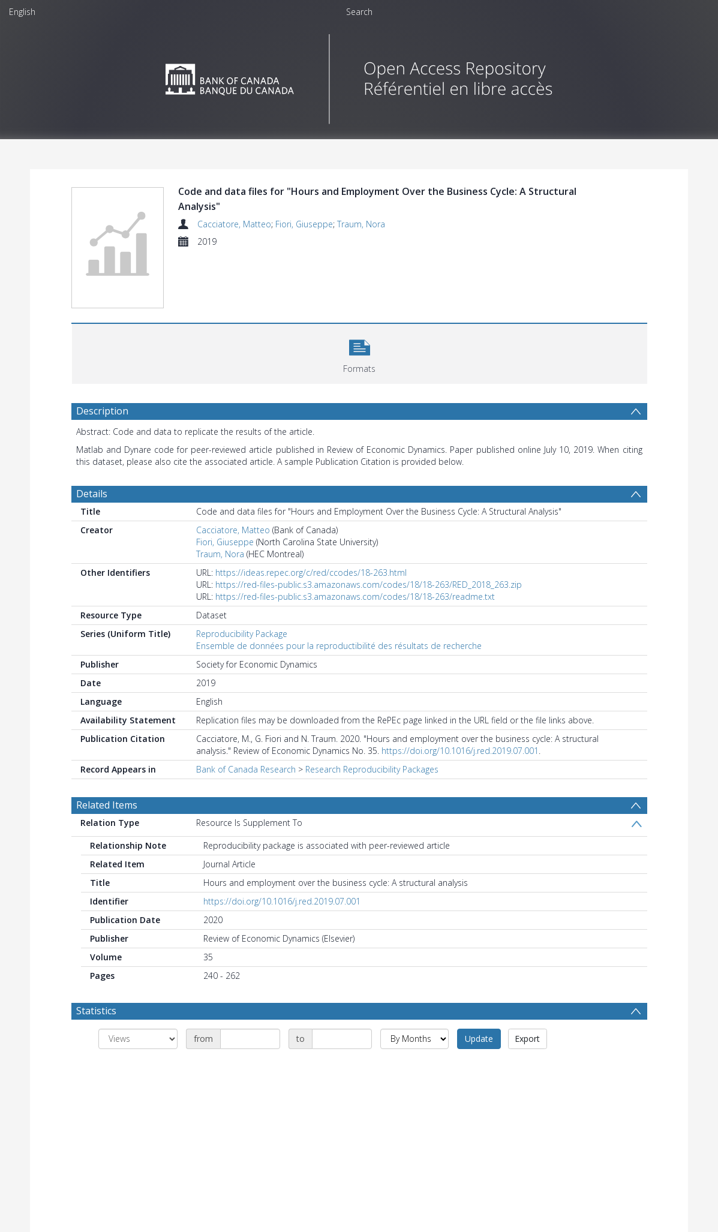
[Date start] (250, 1039)
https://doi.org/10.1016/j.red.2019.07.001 (460, 750)
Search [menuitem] (359, 11)
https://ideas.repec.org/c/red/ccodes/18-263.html (311, 572)
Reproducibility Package (241, 633)
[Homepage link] (359, 76)
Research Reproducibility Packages (371, 769)
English (22, 11)
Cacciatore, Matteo (234, 224)
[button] (359, 352)
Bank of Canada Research (246, 769)
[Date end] (342, 1039)
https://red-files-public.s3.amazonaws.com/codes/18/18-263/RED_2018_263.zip (368, 584)
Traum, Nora (361, 224)
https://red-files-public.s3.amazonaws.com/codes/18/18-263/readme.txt (355, 596)
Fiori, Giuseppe (304, 224)
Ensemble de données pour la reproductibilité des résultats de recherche (339, 645)
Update (479, 1038)
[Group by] (138, 1039)
